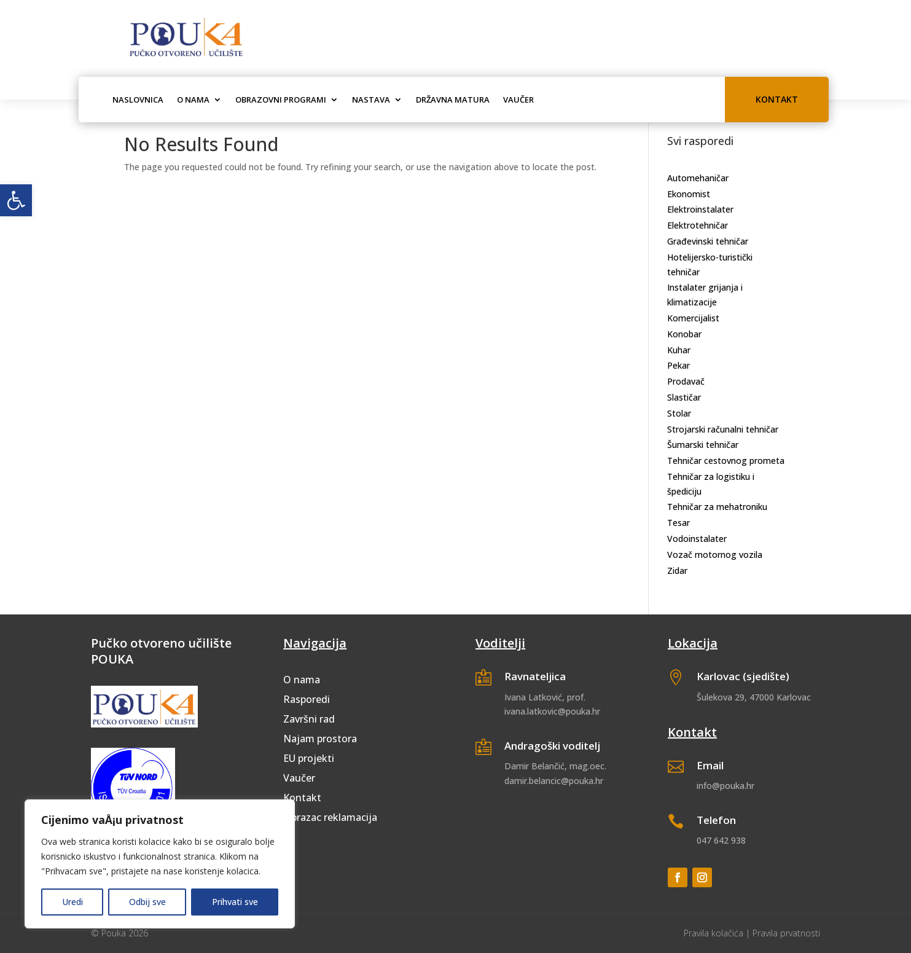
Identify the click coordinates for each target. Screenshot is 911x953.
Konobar (684, 334)
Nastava (371, 99)
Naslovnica (137, 99)
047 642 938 (721, 840)
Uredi (72, 902)
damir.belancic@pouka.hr (553, 780)
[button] (16, 200)
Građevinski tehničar (707, 241)
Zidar (677, 570)
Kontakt (777, 99)
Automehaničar (698, 178)
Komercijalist (693, 318)
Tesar (678, 522)
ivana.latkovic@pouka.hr (552, 711)
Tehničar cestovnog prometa (725, 460)
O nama (193, 99)
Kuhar (678, 350)
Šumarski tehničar (702, 444)
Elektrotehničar (697, 225)
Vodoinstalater (697, 538)
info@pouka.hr (725, 785)
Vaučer (518, 99)
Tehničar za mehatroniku (717, 506)
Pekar (678, 365)
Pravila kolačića (713, 933)
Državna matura (453, 99)
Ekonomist (688, 194)
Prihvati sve (235, 902)
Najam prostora (320, 738)
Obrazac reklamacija (330, 817)
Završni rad (309, 719)
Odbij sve (147, 902)
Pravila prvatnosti (786, 933)
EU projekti (308, 758)
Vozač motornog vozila (714, 554)
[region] (160, 863)
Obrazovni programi (280, 99)
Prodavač (686, 381)
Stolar (679, 413)
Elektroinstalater (700, 209)
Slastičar (684, 397)
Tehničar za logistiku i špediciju (710, 484)
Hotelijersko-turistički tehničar (710, 264)
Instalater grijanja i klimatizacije (705, 294)
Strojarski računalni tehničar (722, 429)
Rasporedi (306, 699)
